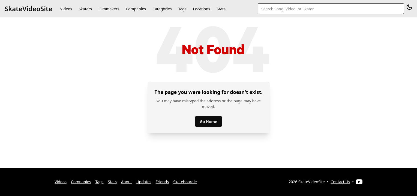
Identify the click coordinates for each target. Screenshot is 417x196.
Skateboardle (185, 181)
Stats (221, 8)
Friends (162, 181)
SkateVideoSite (28, 8)
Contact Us (340, 181)
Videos (66, 8)
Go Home (208, 121)
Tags (182, 8)
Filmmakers (108, 8)
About (126, 181)
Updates (143, 181)
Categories (162, 8)
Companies (136, 8)
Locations (201, 8)
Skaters (85, 8)
